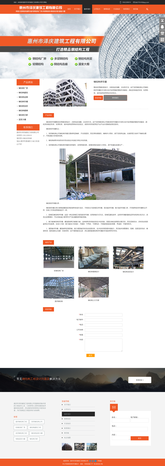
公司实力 (97, 9)
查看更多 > (140, 380)
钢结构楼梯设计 (93, 272)
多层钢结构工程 (21, 433)
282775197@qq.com (142, 2)
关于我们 (77, 9)
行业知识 (117, 9)
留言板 (135, 9)
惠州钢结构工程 (21, 422)
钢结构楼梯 (23, 110)
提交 (90, 355)
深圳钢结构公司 (37, 422)
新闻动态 (107, 9)
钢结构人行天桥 (93, 300)
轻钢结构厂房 (59, 271)
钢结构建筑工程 (35, 427)
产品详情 (48, 115)
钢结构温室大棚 (37, 433)
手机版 (100, 461)
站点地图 (67, 437)
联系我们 (126, 9)
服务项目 (87, 9)
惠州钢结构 (59, 301)
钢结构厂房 (23, 88)
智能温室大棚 (20, 439)
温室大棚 (22, 119)
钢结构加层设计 (128, 272)
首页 (69, 9)
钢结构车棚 (23, 102)
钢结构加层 (23, 106)
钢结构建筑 (23, 93)
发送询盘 (98, 98)
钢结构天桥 (23, 115)
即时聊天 (115, 98)
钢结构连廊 (23, 97)
